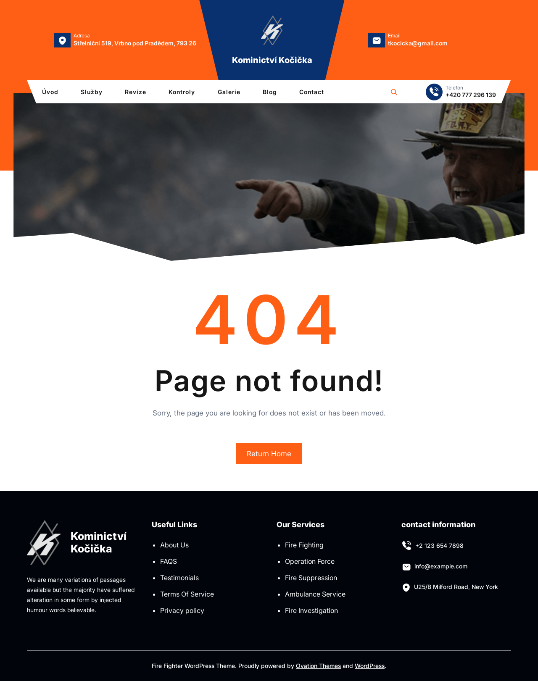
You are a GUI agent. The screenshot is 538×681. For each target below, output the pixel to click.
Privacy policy (182, 610)
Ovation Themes (318, 665)
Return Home (269, 454)
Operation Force (310, 561)
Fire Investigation (311, 610)
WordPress (370, 665)
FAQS (168, 561)
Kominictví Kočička (272, 60)
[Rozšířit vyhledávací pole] (393, 92)
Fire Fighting (304, 545)
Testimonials (179, 577)
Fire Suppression (311, 577)
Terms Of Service (187, 594)
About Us (174, 545)
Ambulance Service (315, 594)
